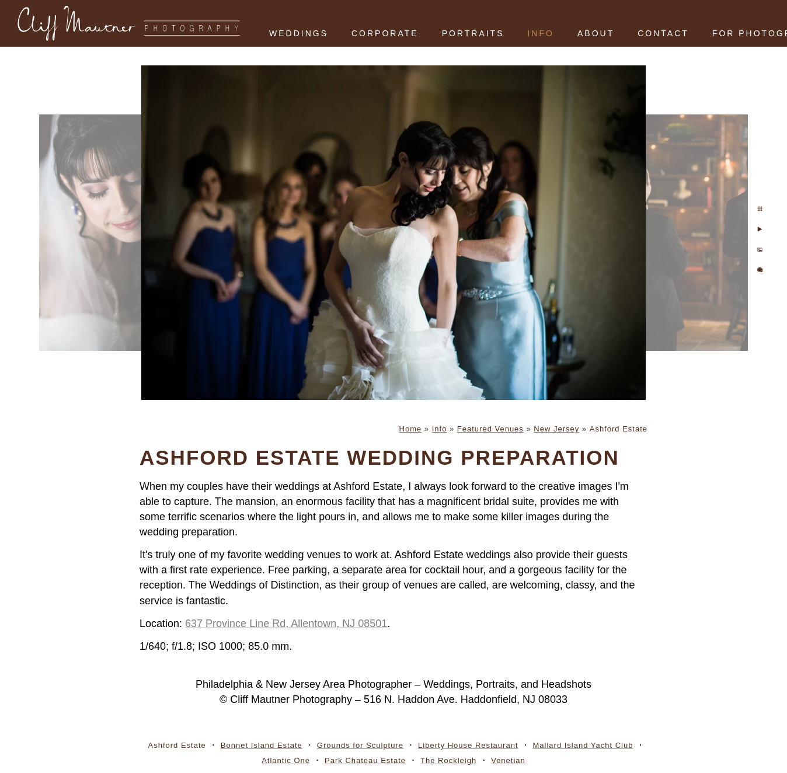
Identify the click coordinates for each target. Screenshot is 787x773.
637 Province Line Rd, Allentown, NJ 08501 (286, 623)
